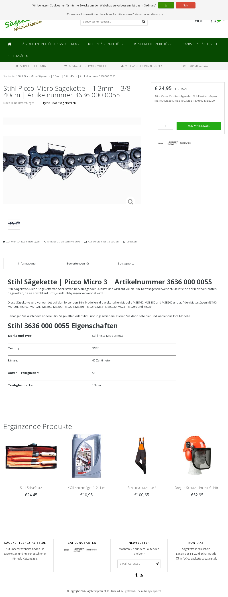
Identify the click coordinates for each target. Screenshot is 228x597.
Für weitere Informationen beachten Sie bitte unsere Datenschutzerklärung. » (115, 14)
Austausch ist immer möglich (86, 66)
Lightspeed (129, 591)
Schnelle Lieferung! (31, 66)
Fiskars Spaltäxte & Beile (200, 44)
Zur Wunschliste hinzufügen (23, 241)
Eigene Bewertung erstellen (59, 103)
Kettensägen (18, 56)
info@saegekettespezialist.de (198, 558)
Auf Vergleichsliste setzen (103, 241)
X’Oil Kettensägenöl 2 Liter (86, 488)
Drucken (131, 241)
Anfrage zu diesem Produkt (63, 241)
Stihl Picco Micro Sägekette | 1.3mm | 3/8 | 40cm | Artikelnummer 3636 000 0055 (66, 76)
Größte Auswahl (197, 66)
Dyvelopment (154, 591)
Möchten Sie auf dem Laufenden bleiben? (139, 551)
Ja (166, 5)
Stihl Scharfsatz (31, 488)
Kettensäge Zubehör (106, 44)
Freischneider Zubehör (152, 44)
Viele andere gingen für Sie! (141, 66)
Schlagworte (126, 263)
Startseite (9, 76)
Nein (186, 5)
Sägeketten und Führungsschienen (50, 44)
